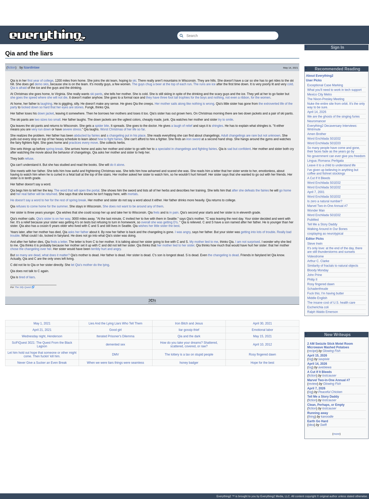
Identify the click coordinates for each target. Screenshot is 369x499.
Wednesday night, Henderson (42, 336)
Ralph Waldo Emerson (322, 312)
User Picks (314, 80)
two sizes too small (47, 119)
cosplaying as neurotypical (325, 233)
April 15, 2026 (317, 355)
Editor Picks (315, 239)
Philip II (312, 279)
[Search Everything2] (228, 35)
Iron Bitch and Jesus (189, 323)
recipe (312, 351)
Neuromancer (316, 121)
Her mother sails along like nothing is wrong (184, 103)
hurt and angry (111, 249)
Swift (323, 425)
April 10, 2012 (262, 344)
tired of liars (27, 277)
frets (156, 212)
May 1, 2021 (42, 323)
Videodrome (315, 256)
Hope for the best (262, 362)
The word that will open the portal (76, 190)
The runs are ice (204, 84)
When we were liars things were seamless (115, 362)
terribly (95, 249)
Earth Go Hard (317, 421)
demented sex (115, 344)
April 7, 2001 (315, 192)
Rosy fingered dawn (262, 354)
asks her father (78, 232)
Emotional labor (262, 330)
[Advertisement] (184, 12)
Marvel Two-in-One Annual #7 (327, 206)
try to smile (225, 119)
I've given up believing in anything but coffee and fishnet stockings (332, 171)
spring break (54, 149)
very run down (41, 129)
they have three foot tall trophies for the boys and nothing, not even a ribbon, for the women (208, 97)
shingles (217, 126)
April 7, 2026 (316, 388)
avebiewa (324, 367)
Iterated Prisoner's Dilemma (116, 336)
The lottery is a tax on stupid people (189, 354)
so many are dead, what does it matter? (43, 255)
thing (311, 416)
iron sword (193, 139)
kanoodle (327, 416)
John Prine (314, 275)
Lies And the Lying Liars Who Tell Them (115, 323)
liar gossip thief (189, 330)
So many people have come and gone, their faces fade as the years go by (333, 149)
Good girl (115, 330)
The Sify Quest (23, 287)
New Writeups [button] (337, 334)
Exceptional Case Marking (325, 85)
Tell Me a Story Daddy (322, 224)
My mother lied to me (203, 242)
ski (134, 80)
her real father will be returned (36, 194)
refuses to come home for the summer (42, 206)
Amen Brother (316, 134)
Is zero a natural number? (324, 201)
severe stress (72, 129)
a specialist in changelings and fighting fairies (186, 149)
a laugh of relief (181, 126)
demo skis (41, 84)
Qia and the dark (189, 336)
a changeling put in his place (126, 135)
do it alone (117, 165)
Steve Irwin (314, 243)
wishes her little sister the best (158, 226)
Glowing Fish (331, 351)
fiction (11, 67)
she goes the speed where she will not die (38, 97)
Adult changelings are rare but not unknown (251, 135)
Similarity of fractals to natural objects (332, 265)
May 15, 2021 (262, 336)
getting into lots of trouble (258, 232)
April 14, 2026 (316, 112)
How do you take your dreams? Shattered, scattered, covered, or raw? (189, 344)
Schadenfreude (317, 289)
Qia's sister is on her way (53, 218)
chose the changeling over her (30, 249)
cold (290, 84)
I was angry (182, 232)
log (310, 359)
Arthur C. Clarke (318, 261)
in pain (173, 212)
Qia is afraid (18, 88)
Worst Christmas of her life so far (122, 129)
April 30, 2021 (262, 323)
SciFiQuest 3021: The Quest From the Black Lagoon (42, 344)
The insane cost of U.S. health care (331, 302)
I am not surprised (247, 242)
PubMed (313, 220)
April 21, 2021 (42, 330)
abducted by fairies (87, 135)
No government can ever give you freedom (336, 156)
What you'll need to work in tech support (334, 90)
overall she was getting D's (159, 222)
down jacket (46, 113)
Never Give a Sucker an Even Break (42, 362)
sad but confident (239, 149)
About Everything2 (319, 76)
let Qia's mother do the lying (90, 265)
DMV (115, 354)
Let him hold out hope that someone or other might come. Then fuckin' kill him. (41, 354)
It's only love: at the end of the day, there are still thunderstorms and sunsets (334, 250)
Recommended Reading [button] (337, 69)
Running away (317, 413)
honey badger (189, 362)
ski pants (96, 94)
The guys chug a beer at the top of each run (162, 84)
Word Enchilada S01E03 (324, 143)
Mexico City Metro (319, 94)
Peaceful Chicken (330, 392)
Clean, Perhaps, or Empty (325, 405)
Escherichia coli (318, 307)
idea (311, 425)
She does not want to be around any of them (133, 206)
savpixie (323, 359)
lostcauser (329, 375)
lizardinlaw (31, 67)
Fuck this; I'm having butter (325, 293)
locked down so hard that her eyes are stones (52, 107)
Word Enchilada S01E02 (324, 138)
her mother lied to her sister (175, 245)
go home (285, 190)
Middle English (317, 298)
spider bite (102, 126)
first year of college (40, 80)
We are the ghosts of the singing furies (333, 116)
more (336, 433)
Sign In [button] (337, 47)
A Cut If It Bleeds (318, 178)
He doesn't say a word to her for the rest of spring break (48, 200)
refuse (29, 158)
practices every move (83, 143)
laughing (46, 103)
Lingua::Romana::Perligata (325, 160)
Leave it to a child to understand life (331, 165)
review (312, 384)
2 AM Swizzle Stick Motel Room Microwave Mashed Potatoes (330, 345)
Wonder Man (316, 210)
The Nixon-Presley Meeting (325, 99)
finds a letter (58, 242)
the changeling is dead (223, 255)
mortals (133, 194)
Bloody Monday (318, 270)
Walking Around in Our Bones (327, 229)
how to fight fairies (110, 139)
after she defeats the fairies (250, 190)
